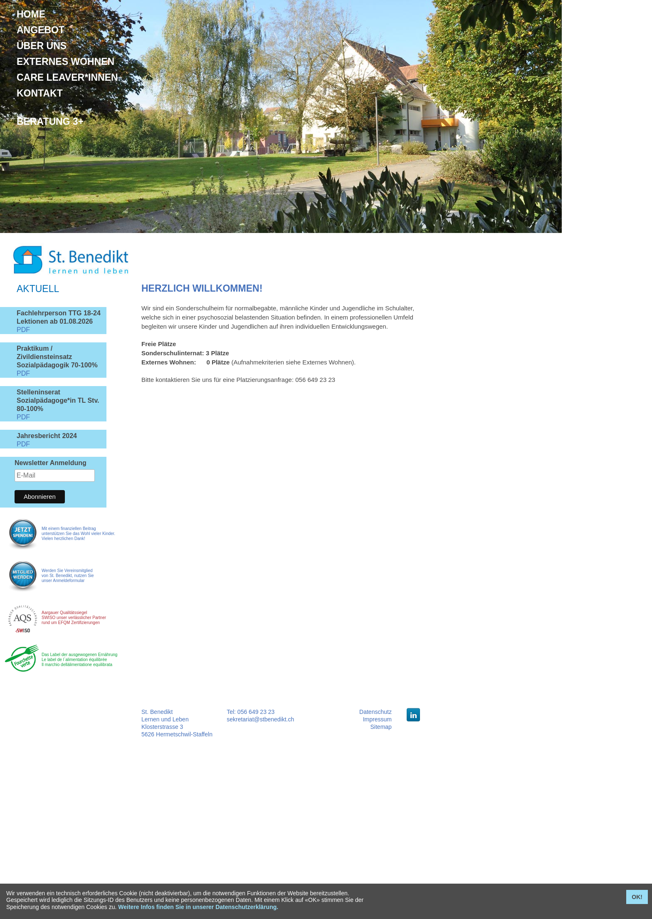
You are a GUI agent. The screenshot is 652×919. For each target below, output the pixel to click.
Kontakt (40, 93)
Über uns (42, 45)
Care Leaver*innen (67, 77)
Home (31, 14)
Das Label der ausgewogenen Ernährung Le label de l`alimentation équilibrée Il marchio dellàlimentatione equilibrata (79, 659)
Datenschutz (375, 711)
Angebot (40, 30)
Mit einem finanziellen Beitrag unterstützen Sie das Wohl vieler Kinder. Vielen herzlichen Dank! (78, 533)
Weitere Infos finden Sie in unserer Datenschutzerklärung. (198, 907)
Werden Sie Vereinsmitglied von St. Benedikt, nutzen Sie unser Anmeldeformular (68, 575)
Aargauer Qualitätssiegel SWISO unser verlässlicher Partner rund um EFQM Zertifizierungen (74, 617)
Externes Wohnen (65, 61)
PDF (23, 329)
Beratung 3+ (50, 121)
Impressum (377, 719)
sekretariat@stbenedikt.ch (260, 719)
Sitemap (381, 726)
